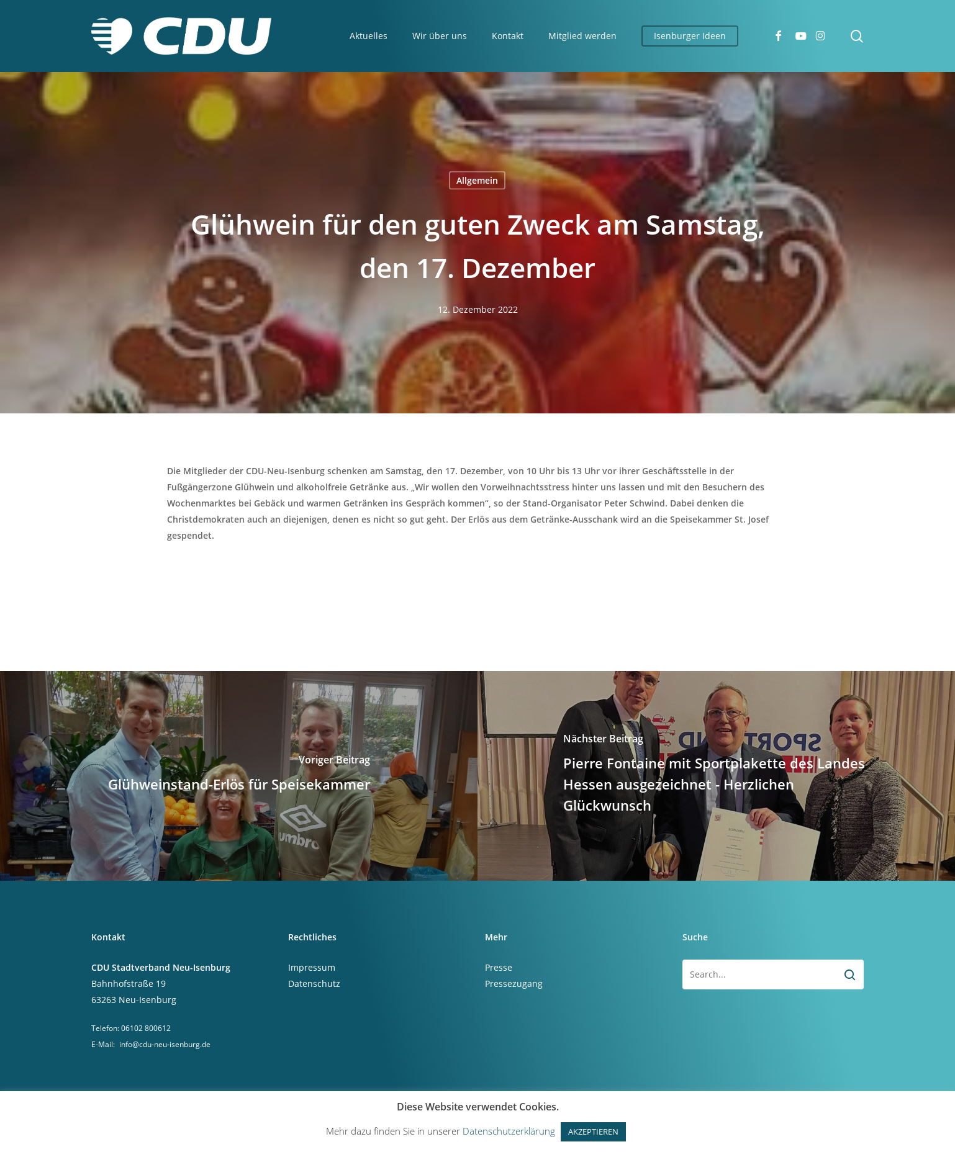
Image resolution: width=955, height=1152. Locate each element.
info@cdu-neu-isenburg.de (164, 1044)
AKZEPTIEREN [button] (593, 1131)
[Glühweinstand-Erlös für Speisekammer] (239, 776)
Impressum (311, 967)
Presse (498, 967)
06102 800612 (146, 1028)
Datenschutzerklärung (509, 1131)
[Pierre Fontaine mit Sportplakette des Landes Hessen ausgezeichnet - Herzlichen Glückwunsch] (716, 776)
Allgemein (477, 180)
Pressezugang (514, 983)
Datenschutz (314, 983)
